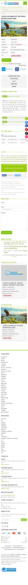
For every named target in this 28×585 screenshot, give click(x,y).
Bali (2, 434)
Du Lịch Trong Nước (17, 7)
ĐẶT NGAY (6, 60)
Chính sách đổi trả (17, 546)
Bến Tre (3, 396)
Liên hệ (14, 86)
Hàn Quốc (3, 418)
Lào (2, 452)
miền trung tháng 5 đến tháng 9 (11, 181)
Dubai (2, 442)
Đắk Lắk (3, 401)
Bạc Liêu (3, 405)
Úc (1, 440)
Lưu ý (14, 81)
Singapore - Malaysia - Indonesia (9, 438)
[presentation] (2, 283)
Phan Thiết (3, 394)
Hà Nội (2, 358)
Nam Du (3, 385)
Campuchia (4, 436)
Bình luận (14, 83)
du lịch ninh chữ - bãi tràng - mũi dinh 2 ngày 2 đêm (12, 185)
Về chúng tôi (8, 546)
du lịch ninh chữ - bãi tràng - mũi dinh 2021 (11, 183)
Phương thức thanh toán (19, 547)
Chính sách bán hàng (9, 549)
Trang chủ (3, 7)
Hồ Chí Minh (4, 357)
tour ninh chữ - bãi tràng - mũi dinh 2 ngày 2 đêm (12, 192)
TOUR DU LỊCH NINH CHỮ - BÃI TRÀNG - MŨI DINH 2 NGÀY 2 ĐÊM (13, 326)
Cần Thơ (3, 381)
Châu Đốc (3, 389)
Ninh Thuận (5, 9)
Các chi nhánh (20, 549)
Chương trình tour (14, 76)
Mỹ (2, 420)
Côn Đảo (3, 365)
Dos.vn (9, 564)
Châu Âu (3, 443)
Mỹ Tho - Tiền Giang (6, 367)
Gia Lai (2, 399)
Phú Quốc (3, 369)
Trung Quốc (4, 427)
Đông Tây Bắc (4, 398)
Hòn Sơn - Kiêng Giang (6, 403)
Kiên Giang (3, 387)
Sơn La (2, 380)
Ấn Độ (2, 447)
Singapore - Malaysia (6, 431)
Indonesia (3, 450)
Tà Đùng (3, 410)
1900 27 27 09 (11, 495)
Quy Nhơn (3, 378)
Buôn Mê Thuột (5, 412)
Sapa (2, 406)
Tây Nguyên (4, 408)
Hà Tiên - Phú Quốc (6, 371)
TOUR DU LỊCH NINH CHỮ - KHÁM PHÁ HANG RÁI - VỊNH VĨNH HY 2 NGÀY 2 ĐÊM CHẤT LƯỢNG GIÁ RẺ (13, 284)
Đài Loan (3, 429)
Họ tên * (3, 202)
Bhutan (3, 445)
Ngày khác (18, 44)
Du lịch (9, 7)
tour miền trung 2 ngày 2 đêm (7, 187)
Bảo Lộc (3, 373)
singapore (3, 433)
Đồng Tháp (4, 383)
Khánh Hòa (4, 374)
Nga (2, 449)
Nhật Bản (3, 424)
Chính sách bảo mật (6, 547)
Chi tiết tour (14, 78)
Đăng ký (24, 519)
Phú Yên (3, 390)
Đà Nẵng (3, 376)
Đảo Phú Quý (4, 362)
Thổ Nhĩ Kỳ (3, 426)
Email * (2, 207)
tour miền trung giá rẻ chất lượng (8, 194)
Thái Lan (3, 422)
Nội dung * (3, 212)
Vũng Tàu (3, 364)
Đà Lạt (2, 360)
